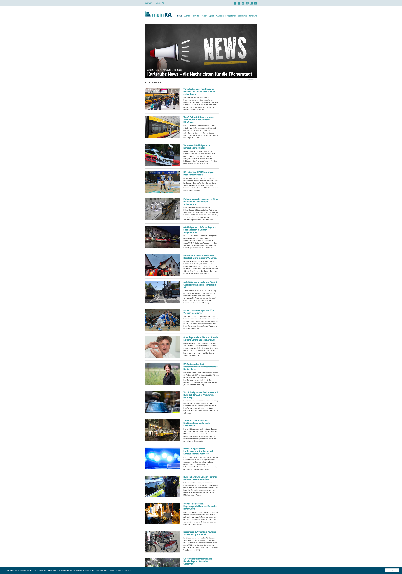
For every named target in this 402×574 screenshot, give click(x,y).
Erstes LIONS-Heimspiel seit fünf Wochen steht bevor (198, 311)
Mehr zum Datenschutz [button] (124, 570)
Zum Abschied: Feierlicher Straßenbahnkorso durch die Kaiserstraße (196, 423)
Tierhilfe (195, 16)
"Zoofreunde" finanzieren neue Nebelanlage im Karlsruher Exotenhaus (197, 561)
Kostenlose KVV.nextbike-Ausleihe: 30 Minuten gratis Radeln (199, 533)
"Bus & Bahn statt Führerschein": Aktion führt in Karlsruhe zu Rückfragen (198, 120)
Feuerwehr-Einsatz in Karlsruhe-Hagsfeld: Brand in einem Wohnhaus (200, 256)
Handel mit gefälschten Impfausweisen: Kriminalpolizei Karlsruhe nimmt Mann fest (198, 451)
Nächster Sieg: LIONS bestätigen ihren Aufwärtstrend (198, 173)
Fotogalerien (230, 16)
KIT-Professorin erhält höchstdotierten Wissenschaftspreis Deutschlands (200, 367)
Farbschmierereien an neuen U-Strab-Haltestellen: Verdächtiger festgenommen (201, 202)
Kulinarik (220, 16)
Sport (211, 16)
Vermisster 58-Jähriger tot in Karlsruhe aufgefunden (196, 146)
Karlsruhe (253, 16)
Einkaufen (242, 16)
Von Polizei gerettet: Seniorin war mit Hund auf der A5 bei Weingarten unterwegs (200, 395)
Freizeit (204, 16)
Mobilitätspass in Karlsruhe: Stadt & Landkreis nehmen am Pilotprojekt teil (200, 285)
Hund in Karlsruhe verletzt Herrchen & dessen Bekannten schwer (200, 478)
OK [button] (392, 570)
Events (187, 16)
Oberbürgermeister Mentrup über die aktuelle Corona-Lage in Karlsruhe (200, 338)
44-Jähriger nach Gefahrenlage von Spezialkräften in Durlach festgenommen (199, 230)
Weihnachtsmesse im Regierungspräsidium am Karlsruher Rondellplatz (200, 506)
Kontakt (148, 3)
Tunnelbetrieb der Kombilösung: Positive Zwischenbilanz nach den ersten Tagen (199, 91)
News (179, 16)
